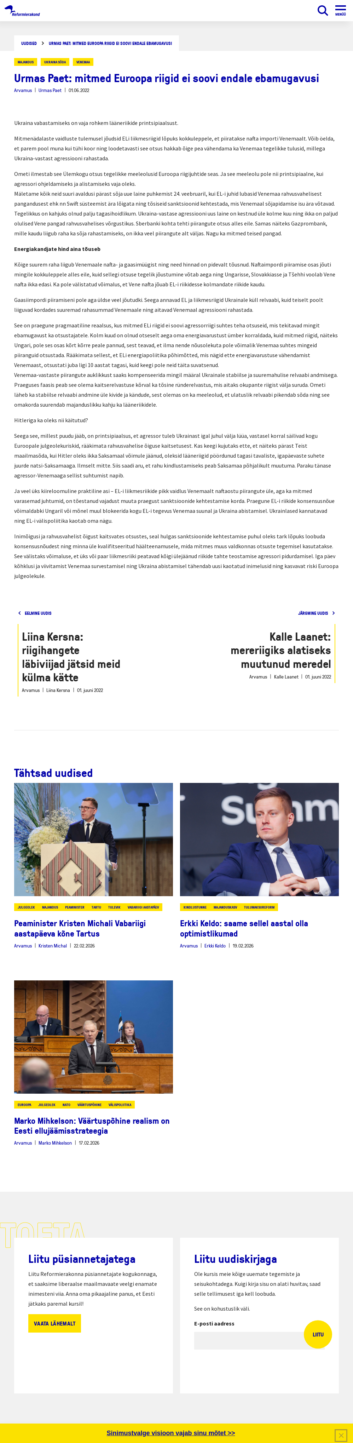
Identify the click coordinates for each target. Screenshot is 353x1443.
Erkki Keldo (215, 945)
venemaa (83, 61)
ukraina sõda (55, 61)
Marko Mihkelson (55, 1142)
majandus (26, 61)
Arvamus (23, 90)
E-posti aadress (214, 1323)
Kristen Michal (53, 945)
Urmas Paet (50, 90)
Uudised (29, 43)
